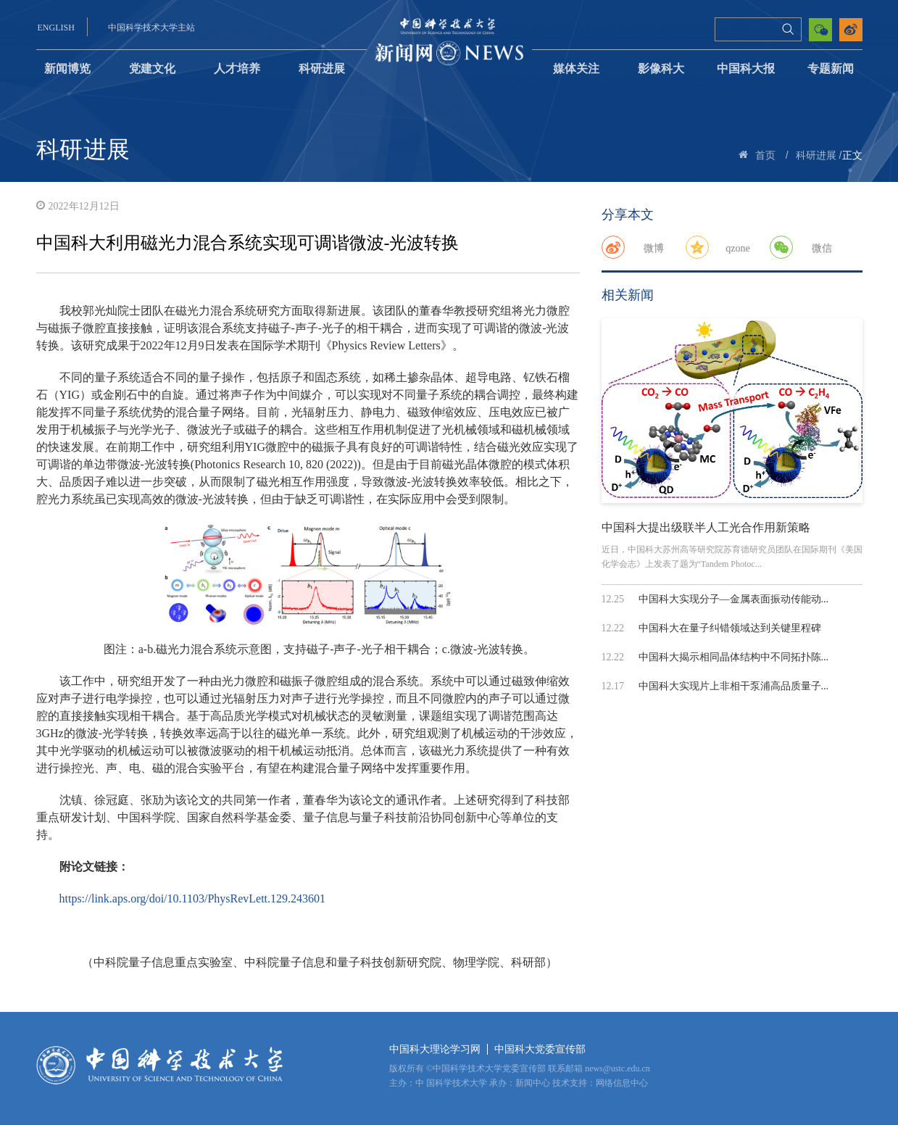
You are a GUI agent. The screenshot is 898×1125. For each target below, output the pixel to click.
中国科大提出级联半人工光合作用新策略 (706, 527)
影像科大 (661, 68)
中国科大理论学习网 (435, 1049)
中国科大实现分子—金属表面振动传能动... (734, 599)
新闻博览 (67, 68)
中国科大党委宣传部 (540, 1049)
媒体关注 (576, 68)
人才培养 (237, 68)
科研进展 (322, 68)
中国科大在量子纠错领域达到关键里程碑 (730, 628)
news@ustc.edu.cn (617, 1068)
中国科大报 (746, 68)
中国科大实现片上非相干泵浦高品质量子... (734, 686)
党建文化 (152, 68)
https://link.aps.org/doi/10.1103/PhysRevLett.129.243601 (192, 898)
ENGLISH (56, 27)
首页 (765, 155)
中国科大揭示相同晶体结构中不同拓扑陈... (734, 657)
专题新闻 (830, 68)
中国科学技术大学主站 (151, 27)
